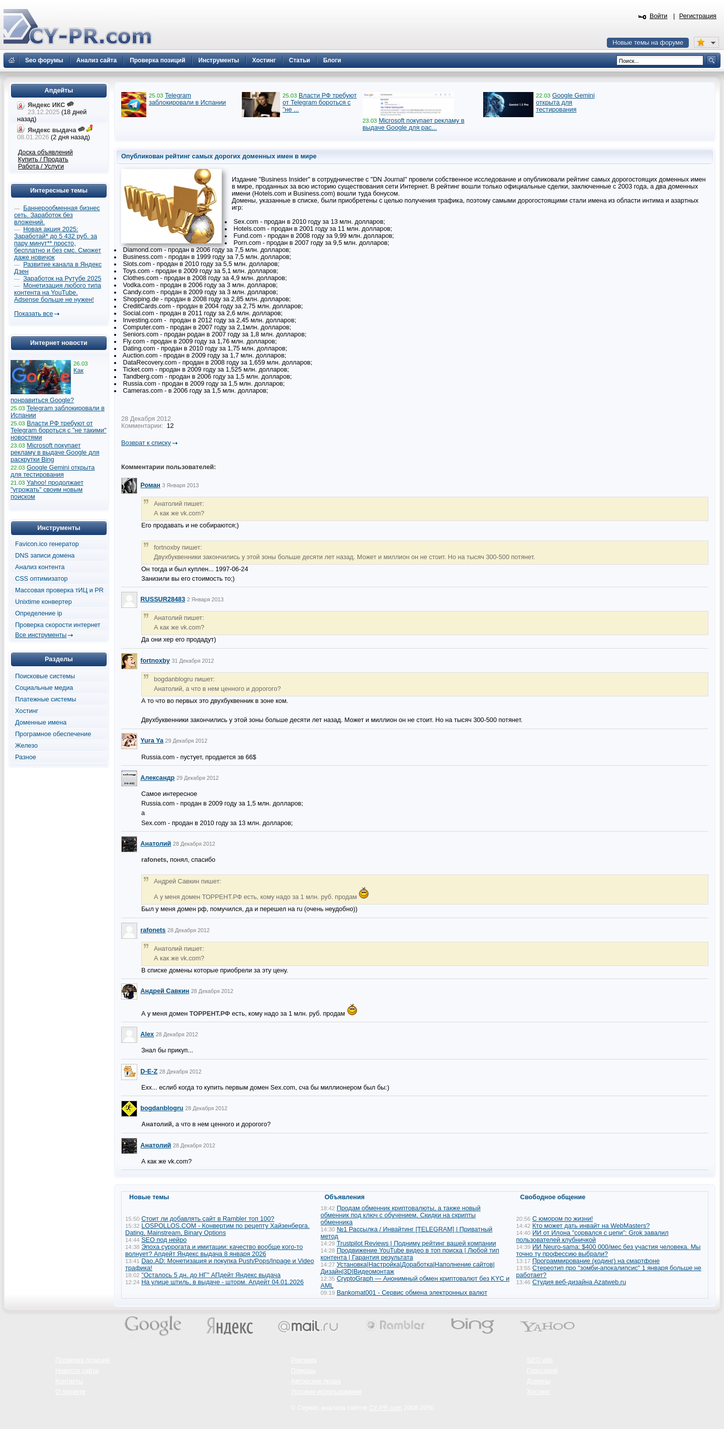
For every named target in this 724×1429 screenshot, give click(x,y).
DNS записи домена (44, 555)
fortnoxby (155, 660)
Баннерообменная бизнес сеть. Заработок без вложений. (57, 215)
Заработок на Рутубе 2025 (62, 278)
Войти (659, 16)
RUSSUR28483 (162, 599)
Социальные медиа (44, 687)
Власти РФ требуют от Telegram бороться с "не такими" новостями (59, 430)
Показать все (33, 313)
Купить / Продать (43, 159)
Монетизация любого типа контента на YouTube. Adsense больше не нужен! (57, 292)
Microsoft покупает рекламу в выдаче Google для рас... (414, 124)
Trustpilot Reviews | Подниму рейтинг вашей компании (416, 1243)
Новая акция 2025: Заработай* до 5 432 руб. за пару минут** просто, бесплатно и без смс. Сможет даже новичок (57, 243)
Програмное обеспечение (53, 734)
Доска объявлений (45, 152)
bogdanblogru (161, 1108)
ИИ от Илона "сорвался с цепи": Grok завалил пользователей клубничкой (592, 1236)
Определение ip (38, 613)
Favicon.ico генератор (47, 544)
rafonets (152, 930)
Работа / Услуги (41, 166)
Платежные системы (45, 699)
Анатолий (155, 843)
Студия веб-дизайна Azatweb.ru (579, 1282)
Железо (26, 745)
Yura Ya (151, 740)
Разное (25, 757)
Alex (147, 1034)
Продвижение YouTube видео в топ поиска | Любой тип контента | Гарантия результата (410, 1254)
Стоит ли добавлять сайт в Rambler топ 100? (207, 1218)
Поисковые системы (45, 676)
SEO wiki (540, 1360)
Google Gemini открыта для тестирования (565, 102)
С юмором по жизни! (562, 1218)
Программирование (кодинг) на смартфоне (596, 1261)
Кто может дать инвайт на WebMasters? (591, 1225)
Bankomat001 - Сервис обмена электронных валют (412, 1292)
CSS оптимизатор (41, 578)
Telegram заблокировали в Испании (187, 99)
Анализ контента (40, 567)
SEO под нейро (164, 1239)
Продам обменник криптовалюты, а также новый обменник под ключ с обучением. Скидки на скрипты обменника (401, 1215)
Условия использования (326, 1391)
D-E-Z (148, 1071)
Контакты (69, 1381)
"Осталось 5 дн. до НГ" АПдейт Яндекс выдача (211, 1275)
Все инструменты (40, 635)
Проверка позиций (82, 1360)
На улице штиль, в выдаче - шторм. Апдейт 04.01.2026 (222, 1282)
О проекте (70, 1391)
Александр (157, 777)
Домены (539, 1381)
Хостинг (26, 710)
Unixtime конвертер (43, 601)
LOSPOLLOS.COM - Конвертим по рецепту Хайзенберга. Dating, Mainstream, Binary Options (217, 1229)
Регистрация (697, 16)
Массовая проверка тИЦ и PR (59, 590)
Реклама (304, 1360)
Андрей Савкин (164, 991)
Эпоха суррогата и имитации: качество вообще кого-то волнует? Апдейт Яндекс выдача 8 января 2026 (214, 1250)
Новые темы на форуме (647, 42)
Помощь (303, 1370)
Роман (150, 485)
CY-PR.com (385, 1407)
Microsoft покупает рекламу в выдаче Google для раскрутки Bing (55, 452)
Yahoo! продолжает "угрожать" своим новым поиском (47, 489)
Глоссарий (542, 1370)
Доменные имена (40, 722)
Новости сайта (77, 1370)
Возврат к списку (146, 442)
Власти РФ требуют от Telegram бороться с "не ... (319, 102)
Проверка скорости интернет (58, 625)
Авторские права (316, 1381)
